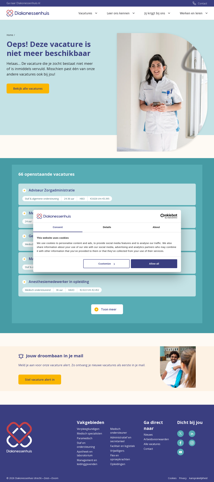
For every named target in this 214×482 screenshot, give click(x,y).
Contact (148, 449)
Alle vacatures (152, 444)
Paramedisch (84, 438)
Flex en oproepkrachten (120, 457)
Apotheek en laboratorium (84, 453)
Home (10, 35)
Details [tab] (107, 227)
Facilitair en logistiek (122, 446)
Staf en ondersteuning (86, 445)
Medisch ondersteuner (118, 431)
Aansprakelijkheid (198, 478)
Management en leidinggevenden (87, 462)
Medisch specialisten (89, 433)
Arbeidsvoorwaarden (156, 439)
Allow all (154, 263)
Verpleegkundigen (88, 429)
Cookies (172, 478)
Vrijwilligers (117, 451)
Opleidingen (117, 464)
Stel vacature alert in (40, 380)
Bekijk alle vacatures (28, 88)
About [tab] (156, 227)
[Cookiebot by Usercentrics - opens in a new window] (162, 216)
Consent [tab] (58, 227)
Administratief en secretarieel (120, 439)
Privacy (183, 478)
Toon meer (108, 310)
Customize (106, 263)
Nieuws (148, 434)
